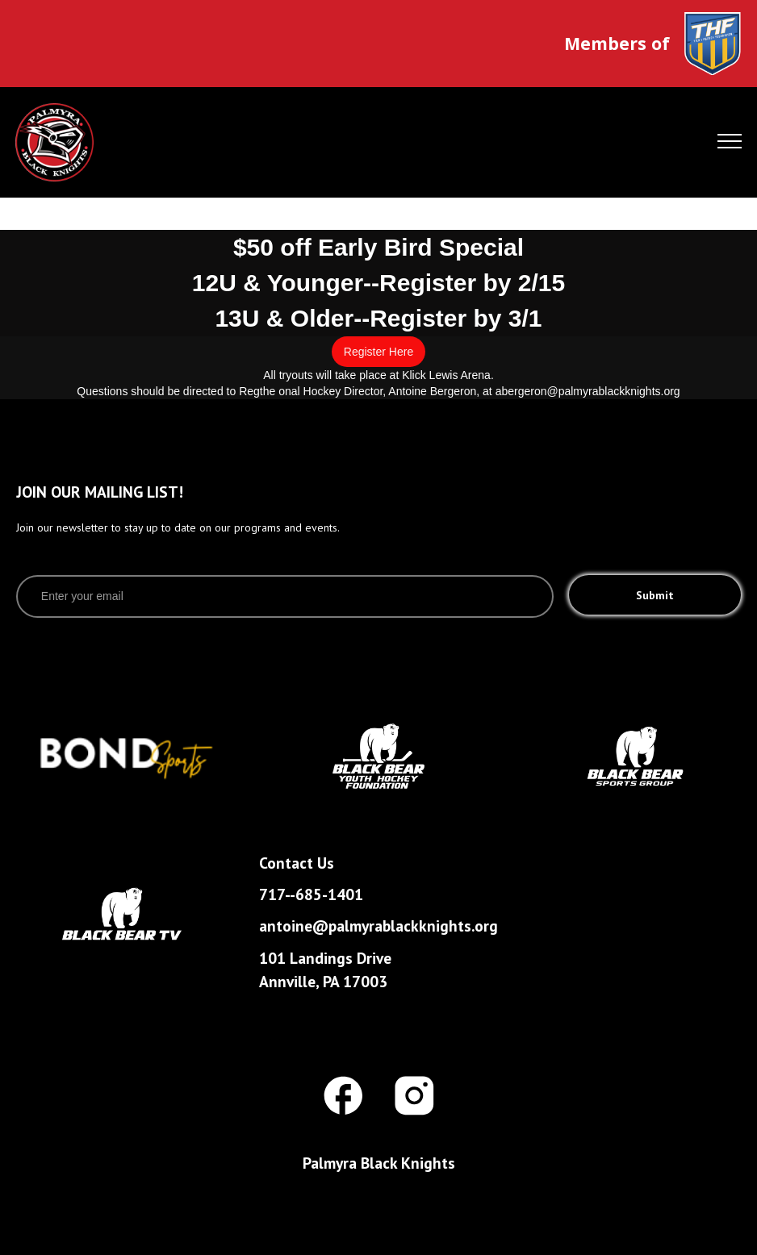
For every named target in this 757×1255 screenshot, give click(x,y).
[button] (729, 143)
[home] (94, 142)
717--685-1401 (311, 894)
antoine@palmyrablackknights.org (378, 925)
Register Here (378, 351)
